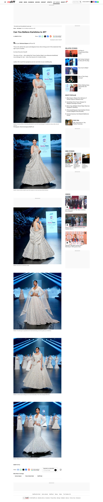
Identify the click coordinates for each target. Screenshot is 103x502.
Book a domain (45, 494)
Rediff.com (35, 498)
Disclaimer (47, 498)
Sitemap (58, 498)
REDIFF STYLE (18, 36)
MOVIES (37, 2)
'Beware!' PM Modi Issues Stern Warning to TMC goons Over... (73, 246)
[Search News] (80, 2)
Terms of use (72, 498)
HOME (21, 2)
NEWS (25, 2)
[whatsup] (98, 2)
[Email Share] (39, 36)
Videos (60, 494)
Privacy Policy (53, 498)
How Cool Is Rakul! (83, 68)
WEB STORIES (69, 151)
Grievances (78, 498)
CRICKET (43, 2)
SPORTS (49, 2)
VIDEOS (67, 194)
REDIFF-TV (64, 2)
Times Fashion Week (29, 476)
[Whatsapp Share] (42, 36)
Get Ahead (19, 28)
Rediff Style (39, 476)
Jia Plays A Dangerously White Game (83, 52)
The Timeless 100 (67, 494)
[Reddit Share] (50, 36)
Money (56, 494)
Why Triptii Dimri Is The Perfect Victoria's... (79, 123)
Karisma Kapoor (18, 476)
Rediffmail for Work (36, 494)
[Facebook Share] (47, 36)
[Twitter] (91, 2)
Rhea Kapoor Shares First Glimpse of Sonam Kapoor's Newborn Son (77, 98)
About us (67, 498)
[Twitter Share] (45, 36)
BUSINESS (31, 2)
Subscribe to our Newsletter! (48, 468)
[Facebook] (96, 2)
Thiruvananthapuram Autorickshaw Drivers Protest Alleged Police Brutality (78, 110)
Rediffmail (51, 494)
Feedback (63, 498)
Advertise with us (41, 498)
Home (14, 28)
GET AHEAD (56, 2)
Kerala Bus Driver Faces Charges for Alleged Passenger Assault (76, 102)
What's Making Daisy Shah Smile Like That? (83, 86)
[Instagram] (94, 2)
